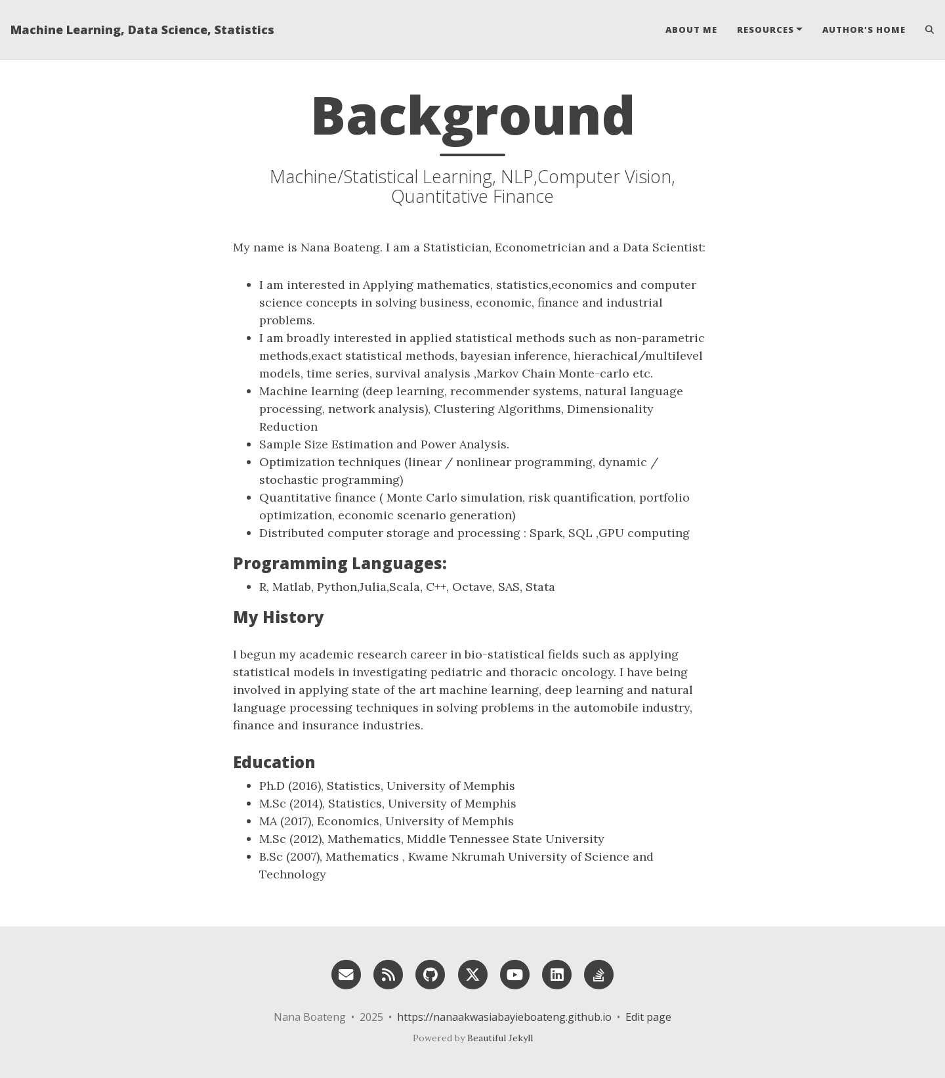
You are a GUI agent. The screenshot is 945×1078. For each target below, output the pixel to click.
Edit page (648, 1017)
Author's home (864, 29)
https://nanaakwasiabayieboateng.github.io (504, 1017)
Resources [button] (765, 29)
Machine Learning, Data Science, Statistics (142, 29)
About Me (691, 29)
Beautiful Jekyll (500, 1038)
